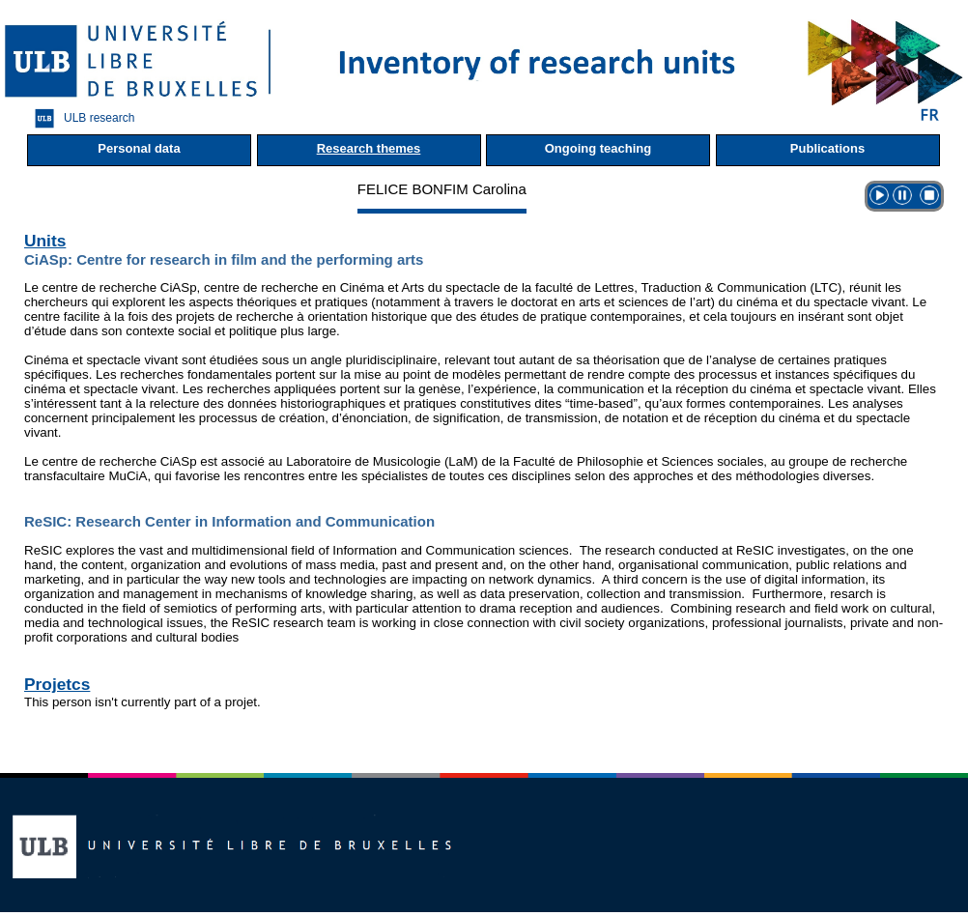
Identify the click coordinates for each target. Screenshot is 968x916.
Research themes (369, 148)
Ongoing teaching (598, 148)
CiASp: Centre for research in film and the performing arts (223, 259)
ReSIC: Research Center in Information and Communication (229, 521)
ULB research (79, 118)
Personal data (139, 148)
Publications (827, 148)
